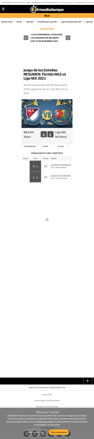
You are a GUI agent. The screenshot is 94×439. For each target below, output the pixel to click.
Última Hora (7, 21)
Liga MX (29, 21)
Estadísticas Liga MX (47, 21)
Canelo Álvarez (36, 2)
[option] (30, 146)
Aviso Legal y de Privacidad (47, 400)
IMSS (28, 2)
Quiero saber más (35, 432)
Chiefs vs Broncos (20, 2)
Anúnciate (47, 394)
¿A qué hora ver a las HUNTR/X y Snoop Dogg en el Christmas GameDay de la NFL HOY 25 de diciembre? (46, 37)
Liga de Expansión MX (71, 21)
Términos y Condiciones (47, 406)
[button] (26, 37)
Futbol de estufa (80, 2)
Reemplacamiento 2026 (51, 2)
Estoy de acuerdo (59, 432)
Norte (19, 21)
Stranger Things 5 (67, 2)
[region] (47, 57)
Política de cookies (44, 421)
